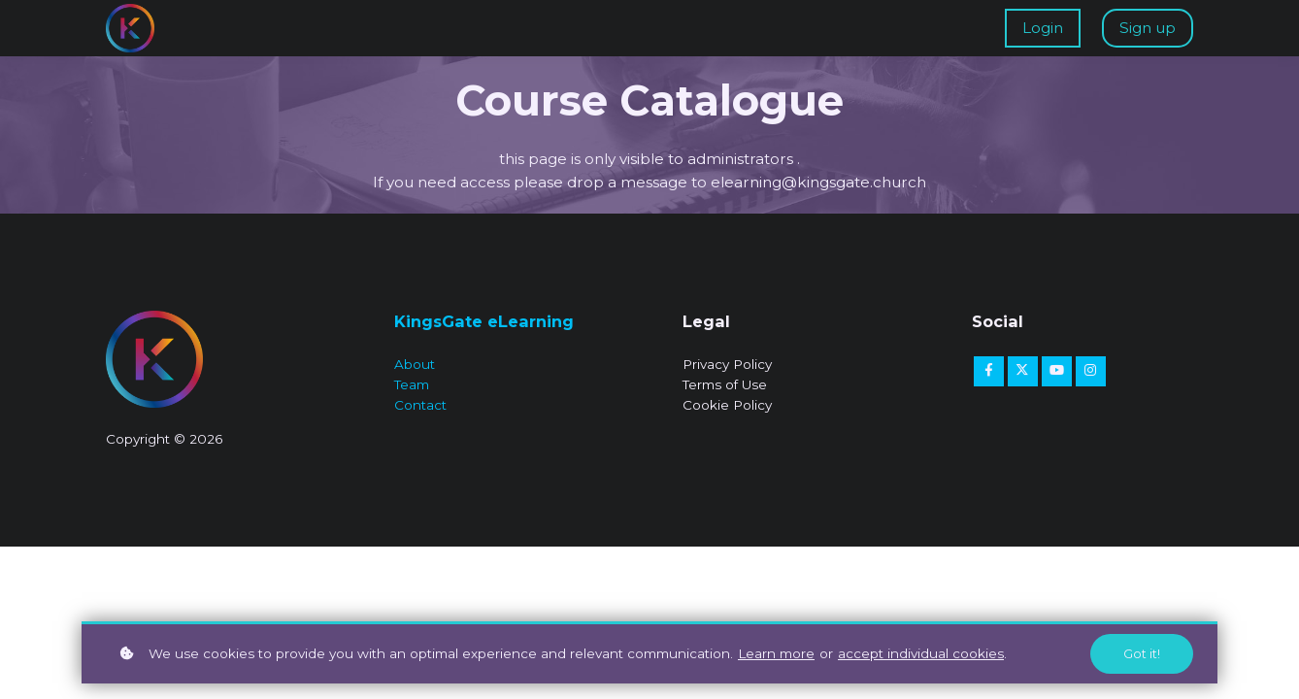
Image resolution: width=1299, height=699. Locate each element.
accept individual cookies (921, 653)
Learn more (776, 653)
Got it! (1141, 654)
